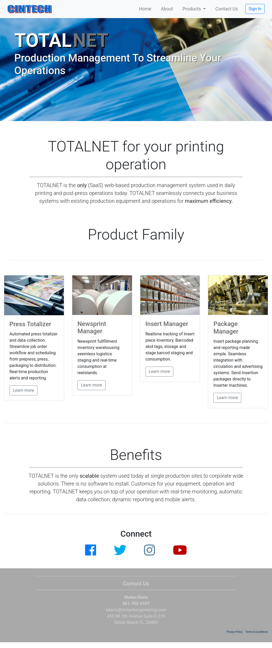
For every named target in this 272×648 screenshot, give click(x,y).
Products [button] (192, 9)
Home (145, 9)
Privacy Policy (235, 631)
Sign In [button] (255, 8)
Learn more (23, 390)
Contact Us (226, 9)
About (167, 9)
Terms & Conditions (256, 631)
